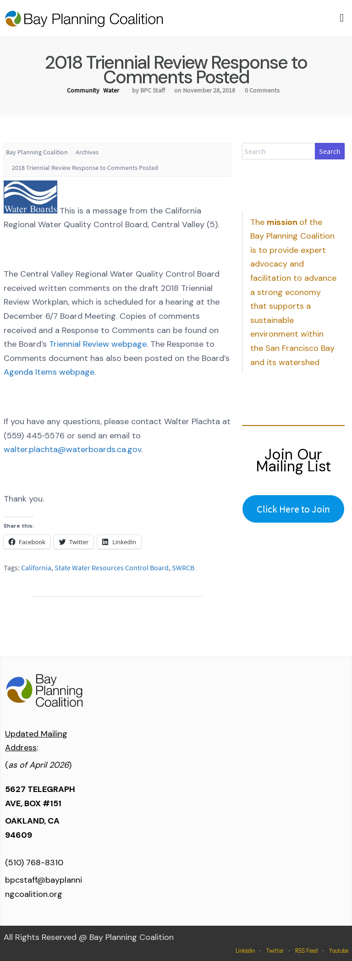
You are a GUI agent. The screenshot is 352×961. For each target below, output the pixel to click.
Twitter (275, 950)
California (36, 567)
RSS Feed (306, 950)
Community (83, 90)
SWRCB (183, 567)
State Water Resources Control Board (112, 567)
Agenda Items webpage (49, 371)
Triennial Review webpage (98, 344)
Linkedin (245, 950)
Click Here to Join (293, 508)
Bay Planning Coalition (37, 152)
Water (111, 90)
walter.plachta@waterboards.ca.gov (72, 449)
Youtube (338, 950)
